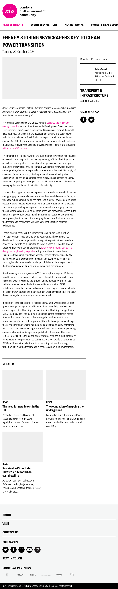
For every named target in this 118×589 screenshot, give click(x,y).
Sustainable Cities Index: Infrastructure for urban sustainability (17, 472)
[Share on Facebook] (83, 119)
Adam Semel (101, 69)
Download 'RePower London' (94, 59)
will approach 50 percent (14, 148)
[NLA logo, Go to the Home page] (23, 11)
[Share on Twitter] (91, 119)
